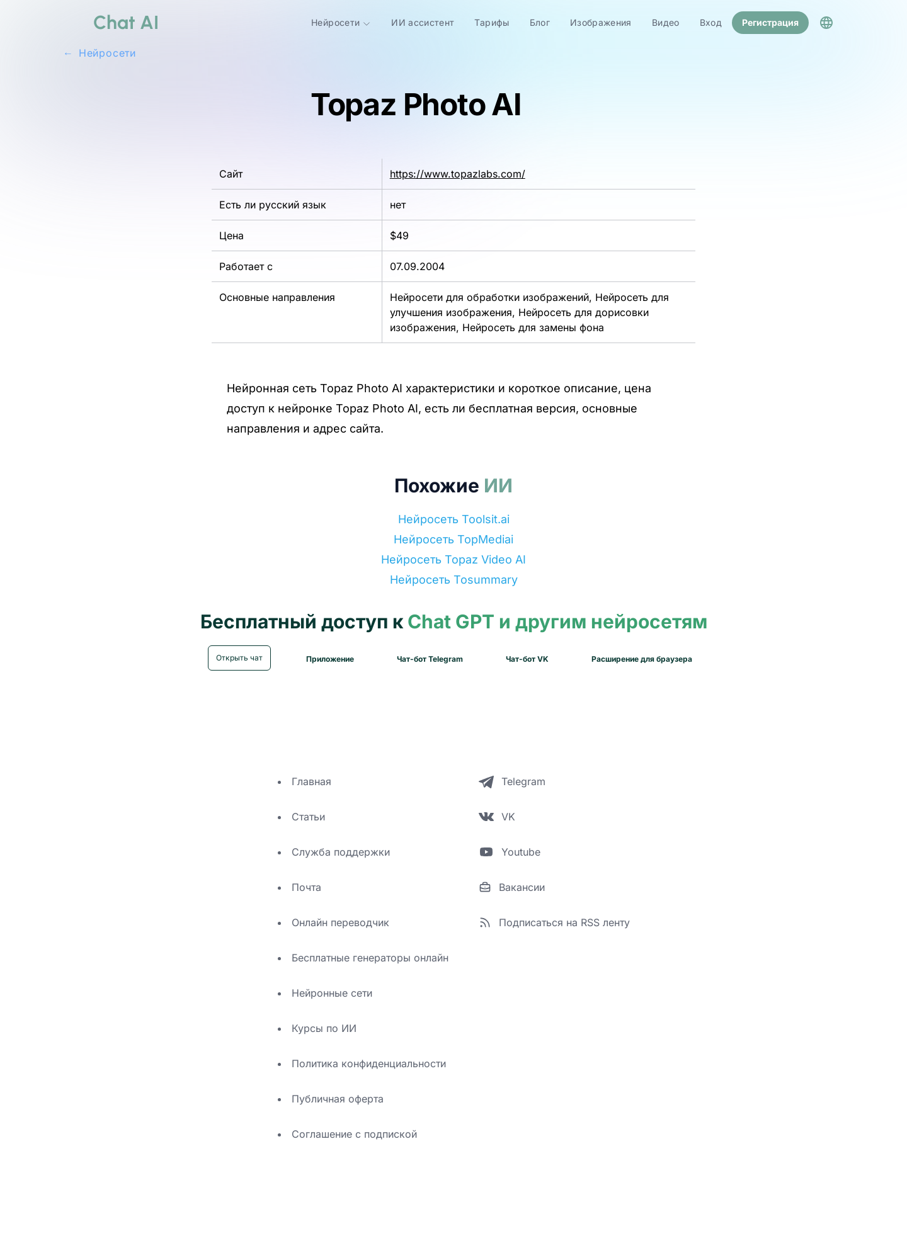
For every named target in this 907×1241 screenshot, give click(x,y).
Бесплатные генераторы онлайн (370, 956)
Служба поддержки (341, 850)
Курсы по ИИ (324, 1027)
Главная (311, 780)
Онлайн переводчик (340, 921)
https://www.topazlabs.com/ (457, 172)
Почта (306, 886)
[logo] (111, 22)
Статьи (308, 815)
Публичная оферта (338, 1097)
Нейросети (341, 22)
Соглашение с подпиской (354, 1132)
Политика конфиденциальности (369, 1062)
